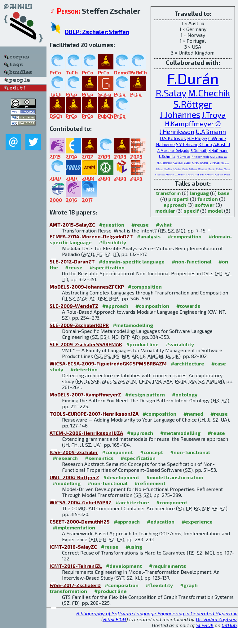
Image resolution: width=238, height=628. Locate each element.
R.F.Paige (197, 138)
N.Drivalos (183, 156)
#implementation (74, 527)
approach (175, 205)
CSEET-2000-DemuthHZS (80, 521)
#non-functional (191, 261)
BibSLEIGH (114, 619)
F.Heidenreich (200, 156)
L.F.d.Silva (190, 175)
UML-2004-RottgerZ (74, 477)
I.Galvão (211, 169)
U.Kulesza (193, 169)
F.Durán (193, 78)
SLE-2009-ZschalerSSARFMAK (86, 344)
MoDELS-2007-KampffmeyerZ (85, 394)
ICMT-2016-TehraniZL (76, 566)
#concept (151, 452)
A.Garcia (227, 169)
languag (199, 193)
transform (168, 193)
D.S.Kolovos (173, 138)
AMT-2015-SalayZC (72, 225)
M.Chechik (209, 92)
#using (134, 547)
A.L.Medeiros (180, 175)
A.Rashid (221, 144)
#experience (197, 521)
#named (193, 414)
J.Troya (214, 114)
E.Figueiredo (202, 169)
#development (121, 477)
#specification (107, 267)
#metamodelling (133, 325)
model (215, 211)
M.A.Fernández (164, 162)
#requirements (167, 566)
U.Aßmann (211, 131)
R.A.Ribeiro (209, 175)
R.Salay (171, 92)
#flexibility (112, 242)
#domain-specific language (132, 261)
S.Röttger (192, 103)
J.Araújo (185, 169)
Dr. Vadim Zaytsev (216, 619)
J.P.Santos (159, 169)
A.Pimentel (170, 175)
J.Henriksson (177, 131)
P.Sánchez (225, 163)
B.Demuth (199, 150)
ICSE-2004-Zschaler (74, 452)
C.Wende (217, 138)
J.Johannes (180, 114)
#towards (188, 306)
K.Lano (205, 144)
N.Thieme (165, 144)
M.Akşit (227, 175)
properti (178, 199)
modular (165, 211)
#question (111, 225)
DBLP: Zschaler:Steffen (97, 31)
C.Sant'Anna (160, 175)
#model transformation (174, 477)
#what (164, 225)
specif (191, 211)
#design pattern (145, 394)
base (224, 193)
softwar (204, 205)
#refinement (149, 483)
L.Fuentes (177, 169)
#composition (184, 236)
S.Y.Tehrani (186, 144)
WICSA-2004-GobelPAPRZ (81, 502)
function (207, 199)
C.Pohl (195, 162)
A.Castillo (178, 162)
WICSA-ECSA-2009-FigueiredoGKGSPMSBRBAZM (108, 363)
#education (160, 521)
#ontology (184, 394)
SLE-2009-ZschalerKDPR (79, 325)
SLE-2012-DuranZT (72, 261)
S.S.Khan (219, 169)
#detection (84, 369)
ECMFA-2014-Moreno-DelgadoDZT (91, 236)
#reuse (140, 225)
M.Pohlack (214, 162)
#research (65, 458)
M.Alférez (168, 169)
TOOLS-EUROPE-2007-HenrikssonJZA (94, 414)
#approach (115, 306)
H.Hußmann (218, 150)
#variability (180, 344)
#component (117, 452)
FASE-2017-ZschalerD (75, 585)
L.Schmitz (167, 156)
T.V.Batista (200, 175)
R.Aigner (204, 162)
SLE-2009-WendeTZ (74, 306)
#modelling (67, 483)
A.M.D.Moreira (218, 156)
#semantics (99, 458)
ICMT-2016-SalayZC (73, 547)
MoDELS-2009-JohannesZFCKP (87, 287)
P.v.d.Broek (219, 175)
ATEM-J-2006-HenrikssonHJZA (86, 433)
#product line (142, 344)
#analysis (149, 236)
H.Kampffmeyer (189, 123)
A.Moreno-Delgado (173, 150)
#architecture (187, 363)
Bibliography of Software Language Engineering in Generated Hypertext (157, 613)
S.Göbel (187, 162)
